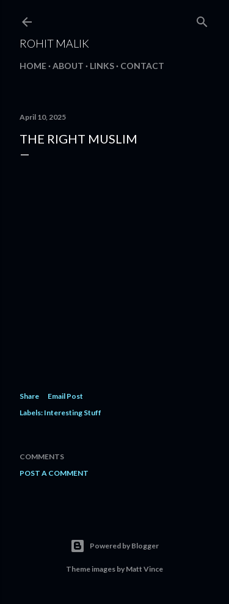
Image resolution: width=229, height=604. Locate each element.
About (68, 65)
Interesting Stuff (72, 412)
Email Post (65, 396)
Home (33, 65)
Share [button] (29, 396)
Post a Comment (54, 473)
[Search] (202, 19)
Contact (142, 65)
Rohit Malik (54, 43)
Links (102, 65)
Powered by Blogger (114, 546)
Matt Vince (144, 568)
